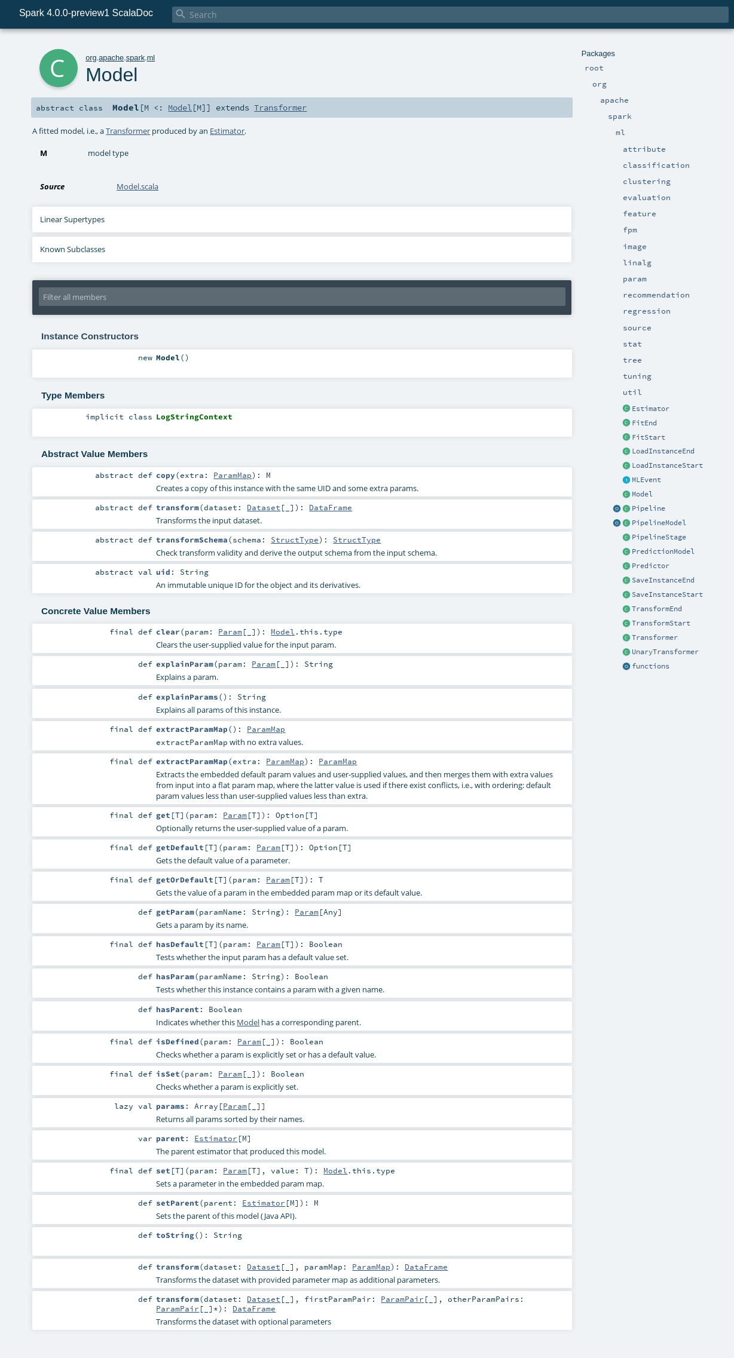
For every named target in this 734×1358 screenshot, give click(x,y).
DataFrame (330, 507)
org (91, 57)
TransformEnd (657, 609)
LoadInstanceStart (667, 465)
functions (650, 666)
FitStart (648, 437)
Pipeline (648, 508)
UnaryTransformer (665, 652)
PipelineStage (659, 537)
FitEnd (644, 423)
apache (111, 57)
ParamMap (232, 475)
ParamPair (402, 1299)
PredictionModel (663, 551)
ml (151, 57)
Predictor (650, 566)
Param (230, 631)
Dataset (263, 507)
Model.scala (137, 186)
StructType (295, 539)
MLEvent (646, 480)
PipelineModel (659, 523)
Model (642, 494)
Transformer (655, 637)
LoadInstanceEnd (663, 451)
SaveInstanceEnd (663, 580)
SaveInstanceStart (667, 594)
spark (135, 57)
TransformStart (661, 623)
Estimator (650, 408)
